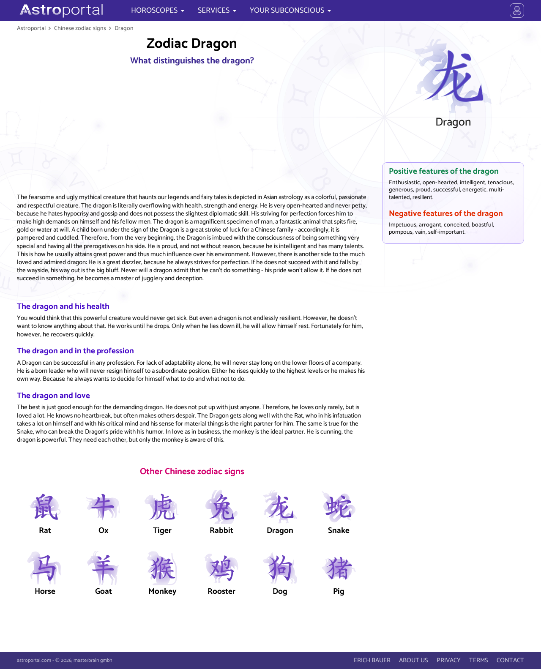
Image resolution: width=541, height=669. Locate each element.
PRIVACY (449, 660)
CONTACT (510, 660)
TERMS (478, 660)
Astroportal (31, 28)
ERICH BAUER (372, 660)
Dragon (124, 28)
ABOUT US (413, 660)
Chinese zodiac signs (80, 28)
